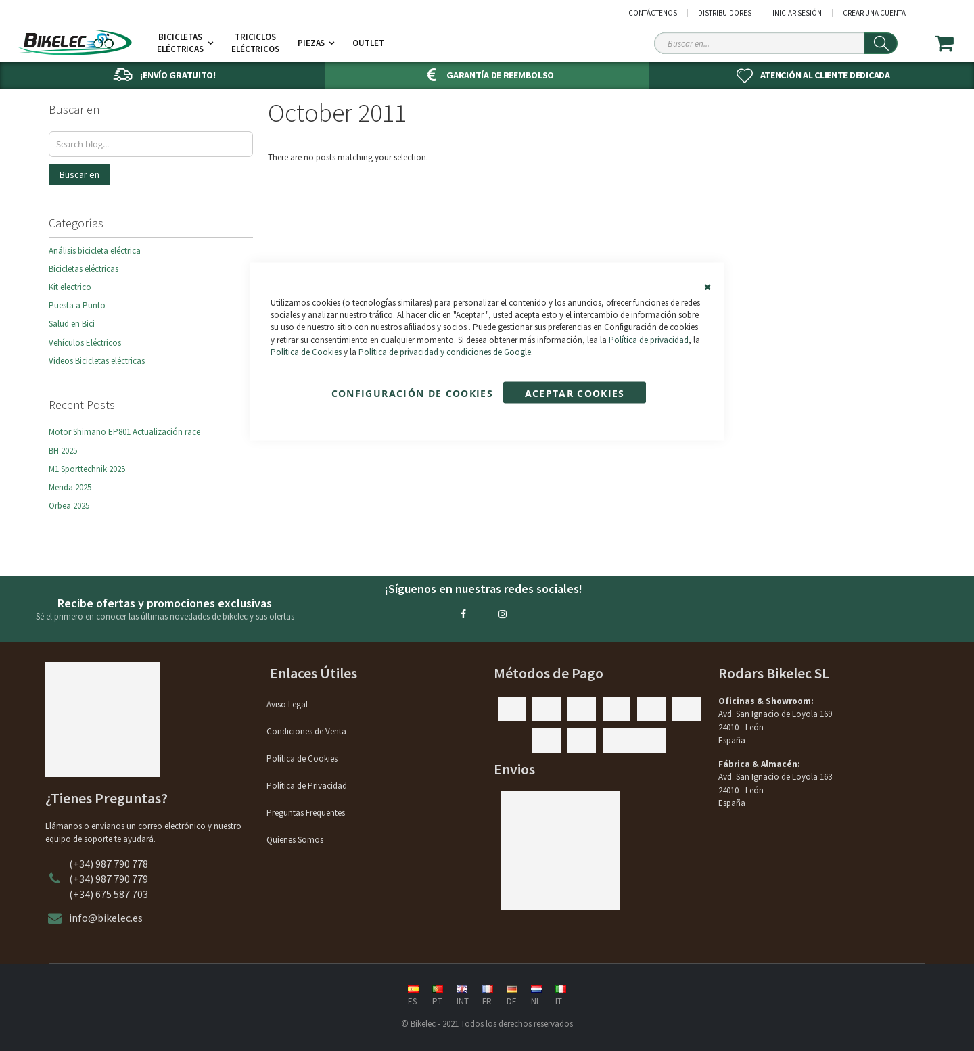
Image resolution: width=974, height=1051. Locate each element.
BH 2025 (63, 451)
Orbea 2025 (69, 505)
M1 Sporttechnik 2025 (87, 469)
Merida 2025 (70, 487)
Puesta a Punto (77, 305)
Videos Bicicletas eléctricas (97, 361)
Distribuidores (724, 13)
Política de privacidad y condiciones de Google (444, 351)
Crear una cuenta (874, 13)
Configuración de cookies (412, 392)
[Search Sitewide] (776, 43)
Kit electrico (70, 287)
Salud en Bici (72, 323)
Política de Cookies (306, 351)
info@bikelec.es (106, 918)
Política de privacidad (649, 339)
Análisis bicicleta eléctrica (95, 250)
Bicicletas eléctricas (83, 269)
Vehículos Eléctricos (85, 342)
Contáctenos (652, 13)
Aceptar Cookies (575, 392)
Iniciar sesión (797, 13)
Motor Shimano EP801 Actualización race (124, 432)
